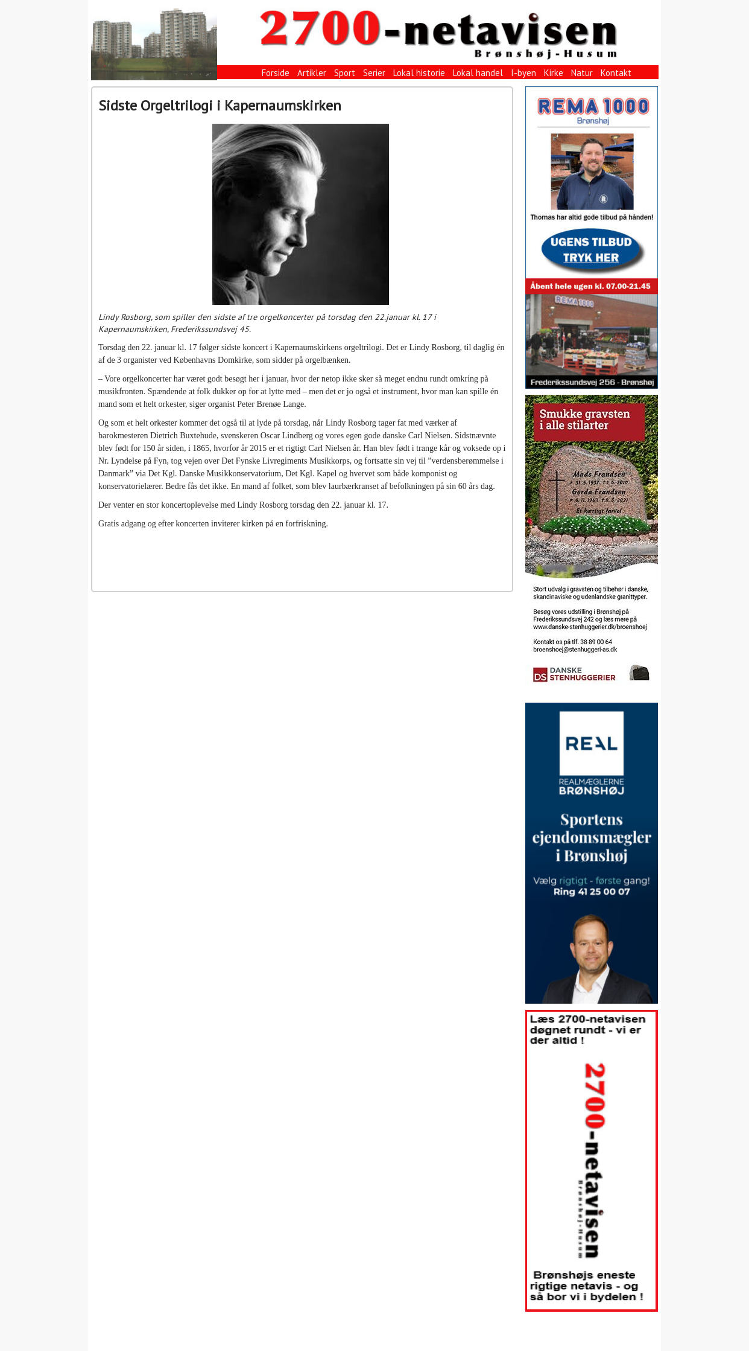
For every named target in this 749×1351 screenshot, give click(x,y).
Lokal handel (478, 72)
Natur (582, 72)
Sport (344, 72)
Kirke (553, 72)
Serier (374, 72)
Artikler (311, 72)
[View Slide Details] (591, 237)
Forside (275, 72)
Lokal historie (419, 72)
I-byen (523, 72)
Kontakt (616, 72)
